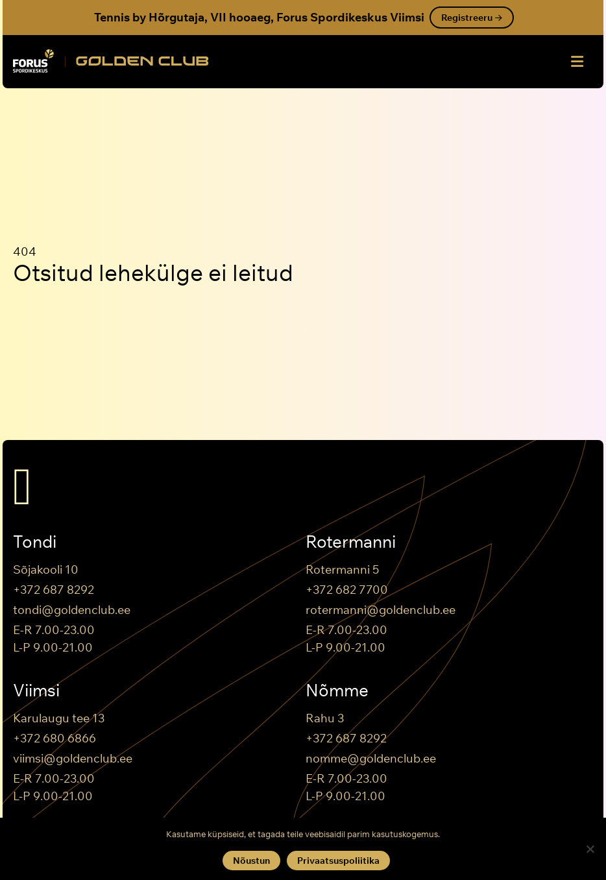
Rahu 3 (325, 718)
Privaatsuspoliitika (338, 860)
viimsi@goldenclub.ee (72, 758)
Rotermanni (351, 541)
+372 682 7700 (347, 589)
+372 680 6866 (54, 738)
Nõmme (337, 690)
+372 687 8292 (53, 589)
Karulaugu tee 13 (58, 718)
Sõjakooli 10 (46, 569)
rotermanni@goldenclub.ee (380, 609)
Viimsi (36, 690)
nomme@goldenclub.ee (371, 758)
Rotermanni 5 (342, 569)
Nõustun (251, 860)
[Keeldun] (589, 848)
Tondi (34, 541)
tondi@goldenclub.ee (71, 609)
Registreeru (471, 17)
